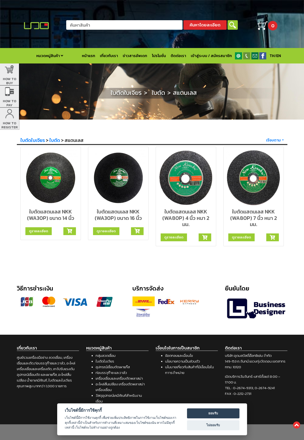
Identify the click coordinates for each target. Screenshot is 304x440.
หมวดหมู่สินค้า (49, 55)
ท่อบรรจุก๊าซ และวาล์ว (111, 372)
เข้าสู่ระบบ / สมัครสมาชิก (211, 55)
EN (278, 55)
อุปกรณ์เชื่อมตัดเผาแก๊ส (113, 367)
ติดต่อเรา (178, 55)
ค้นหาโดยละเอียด (205, 25)
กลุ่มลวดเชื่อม (106, 355)
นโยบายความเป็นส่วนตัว (182, 361)
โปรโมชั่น (159, 55)
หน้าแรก (88, 55)
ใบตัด (54, 140)
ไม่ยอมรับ (213, 425)
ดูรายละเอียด (38, 231)
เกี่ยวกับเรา (109, 55)
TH (272, 55)
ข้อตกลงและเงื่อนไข (179, 355)
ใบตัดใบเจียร (32, 140)
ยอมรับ (213, 413)
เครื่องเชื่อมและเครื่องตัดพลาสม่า (119, 378)
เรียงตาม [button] (273, 140)
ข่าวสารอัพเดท (135, 55)
